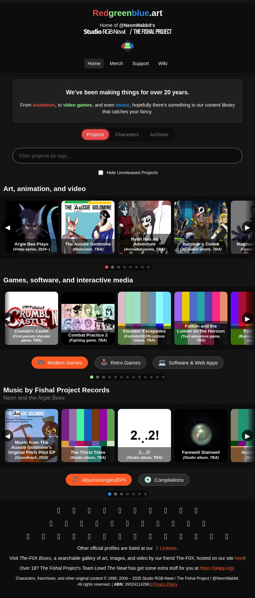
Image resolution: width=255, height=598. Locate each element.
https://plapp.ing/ (217, 568)
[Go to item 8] (148, 267)
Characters (126, 134)
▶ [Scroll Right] (247, 227)
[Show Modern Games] (60, 362)
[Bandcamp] (150, 537)
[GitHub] (89, 537)
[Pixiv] (127, 524)
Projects (95, 134)
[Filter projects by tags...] (127, 155)
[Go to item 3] (118, 267)
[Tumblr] (135, 511)
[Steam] (43, 537)
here (239, 558)
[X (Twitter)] (105, 511)
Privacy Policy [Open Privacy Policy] (165, 584)
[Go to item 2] (112, 266)
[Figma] (196, 537)
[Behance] (158, 524)
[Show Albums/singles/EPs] (99, 480)
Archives (159, 134)
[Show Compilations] (163, 480)
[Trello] (211, 537)
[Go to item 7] (142, 267)
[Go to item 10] (145, 377)
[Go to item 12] (157, 377)
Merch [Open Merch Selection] (116, 63)
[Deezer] (181, 537)
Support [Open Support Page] (140, 63)
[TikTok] (66, 524)
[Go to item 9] (139, 377)
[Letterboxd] (227, 537)
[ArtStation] (143, 524)
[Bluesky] (89, 511)
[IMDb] (105, 537)
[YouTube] (51, 524)
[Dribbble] (173, 524)
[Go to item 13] (163, 377)
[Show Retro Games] (120, 362)
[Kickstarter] (204, 524)
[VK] (166, 511)
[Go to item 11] (151, 377)
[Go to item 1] (106, 267)
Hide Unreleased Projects (132, 172)
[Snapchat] (181, 511)
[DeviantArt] (112, 524)
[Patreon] (189, 524)
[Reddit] (120, 511)
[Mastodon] (150, 511)
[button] (31, 227)
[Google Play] (28, 537)
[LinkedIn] (74, 537)
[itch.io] (59, 537)
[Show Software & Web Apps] (188, 362)
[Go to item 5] (130, 267)
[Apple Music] (135, 537)
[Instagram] (74, 511)
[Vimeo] (97, 524)
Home (94, 63)
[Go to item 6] (136, 267)
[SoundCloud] (166, 537)
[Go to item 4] (124, 267)
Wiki (162, 63)
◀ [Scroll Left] (7, 227)
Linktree (168, 548)
